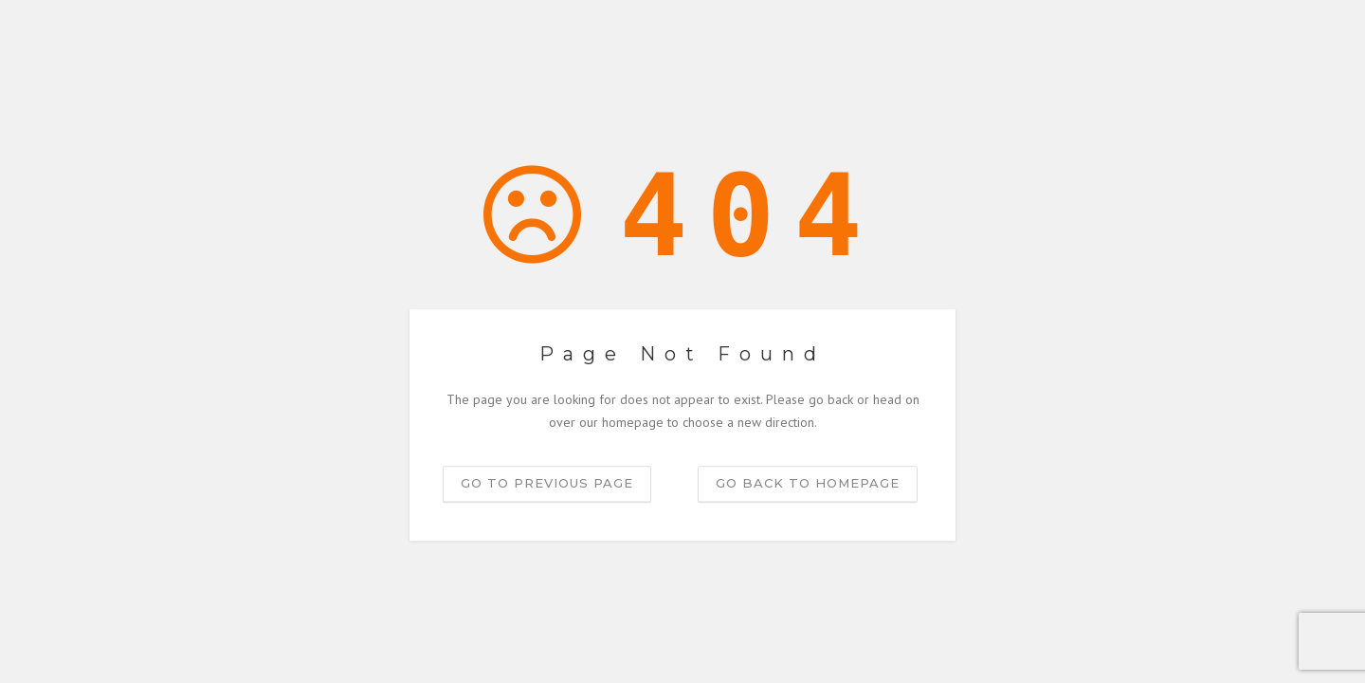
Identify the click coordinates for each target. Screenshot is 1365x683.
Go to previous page (547, 482)
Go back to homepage (808, 482)
